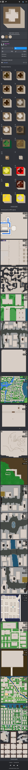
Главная (10, 762)
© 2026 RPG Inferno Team (14, 768)
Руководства (16, 762)
